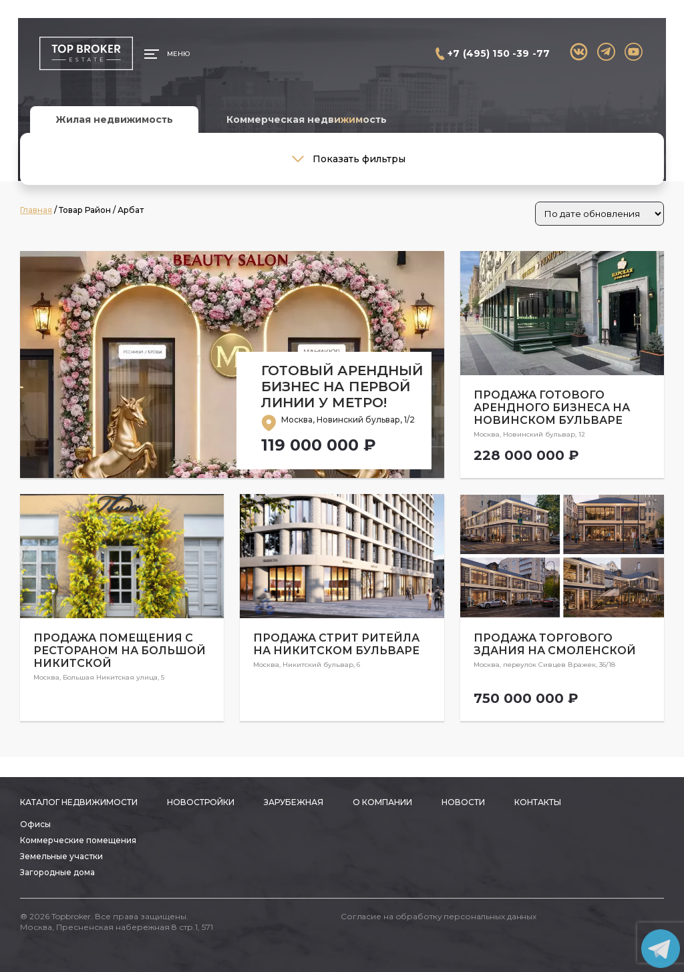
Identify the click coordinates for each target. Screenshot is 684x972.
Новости (463, 802)
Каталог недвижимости (79, 802)
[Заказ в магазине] (599, 214)
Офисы (35, 824)
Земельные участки (61, 856)
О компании (382, 802)
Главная (36, 210)
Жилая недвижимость (114, 119)
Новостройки (200, 802)
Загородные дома (57, 872)
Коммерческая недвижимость (306, 119)
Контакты (537, 802)
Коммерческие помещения (78, 840)
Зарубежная (293, 802)
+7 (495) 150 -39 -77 (499, 53)
